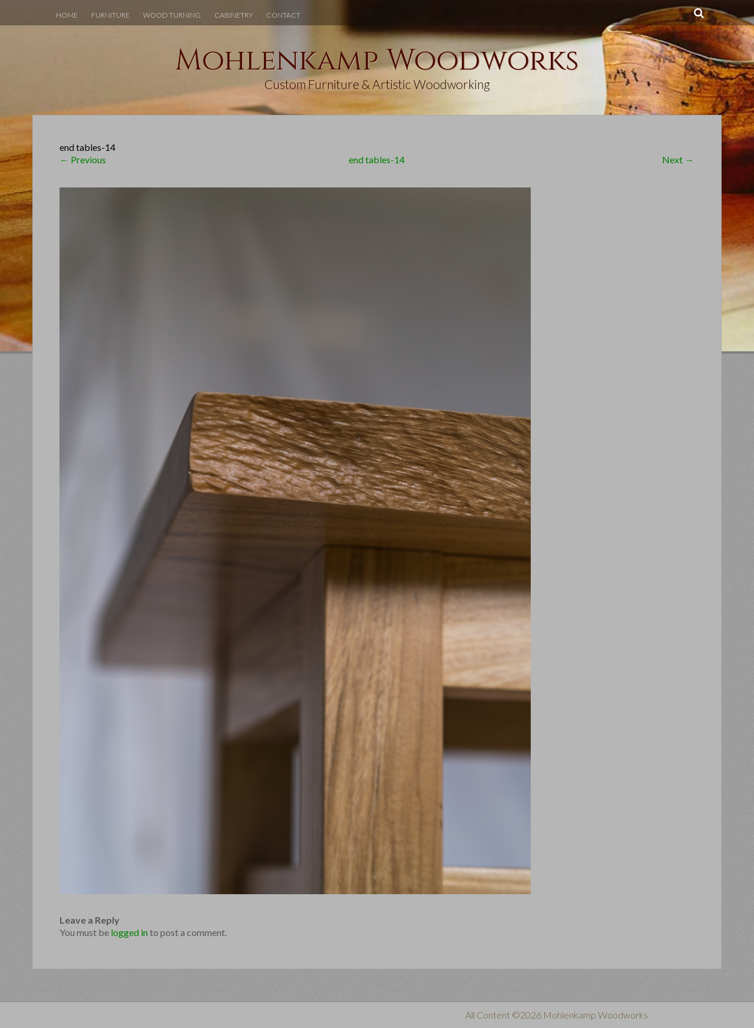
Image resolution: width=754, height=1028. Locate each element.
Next (678, 159)
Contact (283, 15)
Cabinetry (233, 15)
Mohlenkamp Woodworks (377, 61)
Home (67, 15)
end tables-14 (377, 159)
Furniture (110, 15)
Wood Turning (172, 15)
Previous (82, 159)
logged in (129, 932)
